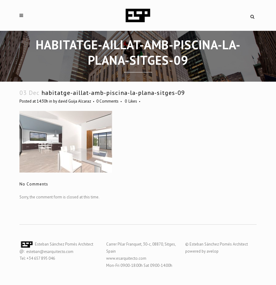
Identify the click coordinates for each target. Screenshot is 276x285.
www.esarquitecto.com (126, 258)
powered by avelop (202, 251)
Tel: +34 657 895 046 (37, 258)
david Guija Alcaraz (74, 101)
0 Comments (107, 101)
